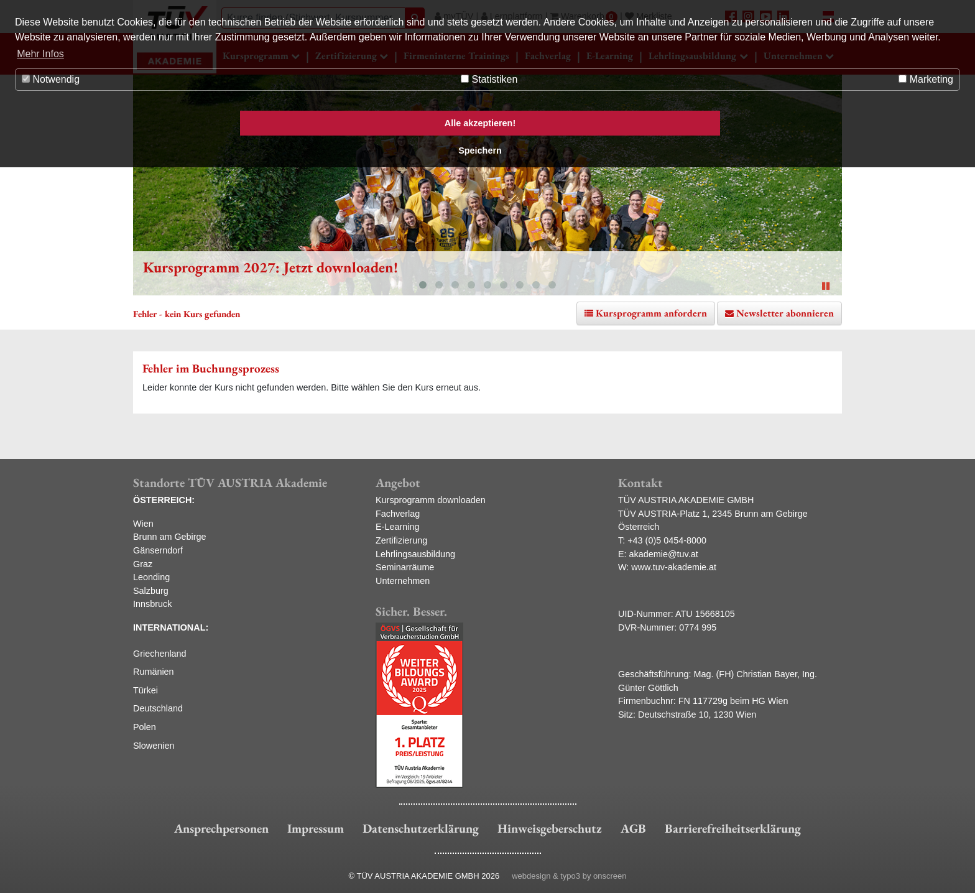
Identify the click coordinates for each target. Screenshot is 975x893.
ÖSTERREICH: (164, 500)
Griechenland (160, 654)
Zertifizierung (401, 540)
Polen (144, 727)
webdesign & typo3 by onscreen (569, 876)
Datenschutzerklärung (421, 828)
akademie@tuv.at (663, 554)
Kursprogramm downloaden (431, 500)
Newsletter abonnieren (785, 313)
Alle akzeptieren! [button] (480, 123)
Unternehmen (403, 581)
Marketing (926, 79)
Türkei (145, 690)
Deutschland (158, 708)
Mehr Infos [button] (40, 54)
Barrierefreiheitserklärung (733, 828)
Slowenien (153, 746)
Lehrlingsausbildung (415, 554)
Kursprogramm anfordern (651, 313)
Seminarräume (405, 567)
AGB (633, 828)
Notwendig (51, 79)
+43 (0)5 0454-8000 (666, 540)
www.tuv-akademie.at (673, 567)
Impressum (315, 828)
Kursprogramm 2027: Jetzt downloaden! (270, 267)
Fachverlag (398, 514)
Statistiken (489, 79)
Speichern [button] (480, 150)
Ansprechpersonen (221, 828)
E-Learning (397, 527)
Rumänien (153, 672)
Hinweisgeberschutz (549, 828)
